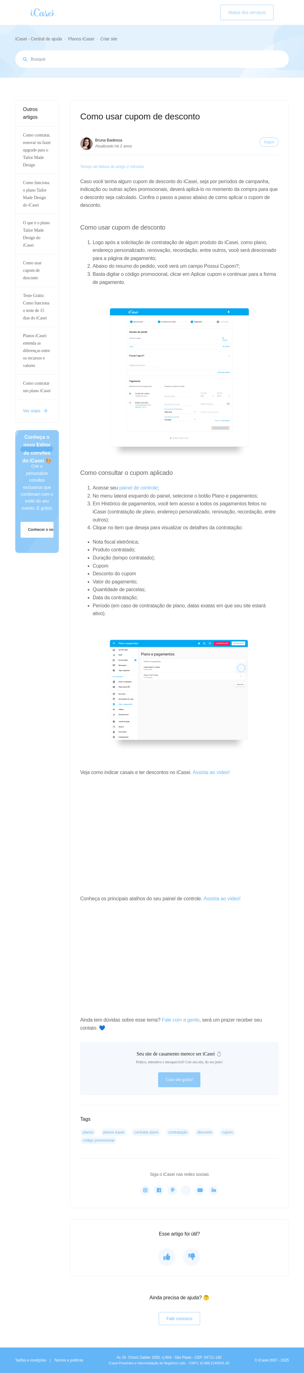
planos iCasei (113, 1132)
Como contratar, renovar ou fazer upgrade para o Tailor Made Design (37, 150)
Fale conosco (179, 1318)
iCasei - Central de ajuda (38, 38)
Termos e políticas (68, 1360)
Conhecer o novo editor (41, 529)
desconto (204, 1132)
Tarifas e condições (30, 1360)
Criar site (108, 38)
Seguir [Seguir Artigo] (269, 142)
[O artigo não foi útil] (191, 1257)
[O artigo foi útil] (166, 1257)
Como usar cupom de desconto (32, 270)
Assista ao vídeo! (211, 772)
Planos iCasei (81, 38)
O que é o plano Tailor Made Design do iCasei (36, 234)
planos (88, 1132)
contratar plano (146, 1132)
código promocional (98, 1140)
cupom (227, 1132)
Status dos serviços (247, 12)
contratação (177, 1132)
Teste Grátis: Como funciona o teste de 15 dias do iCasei (36, 306)
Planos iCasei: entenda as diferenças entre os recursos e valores (36, 350)
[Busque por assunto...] (152, 59)
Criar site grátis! (179, 1079)
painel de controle (138, 487)
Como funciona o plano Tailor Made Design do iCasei (36, 193)
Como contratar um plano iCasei (37, 387)
